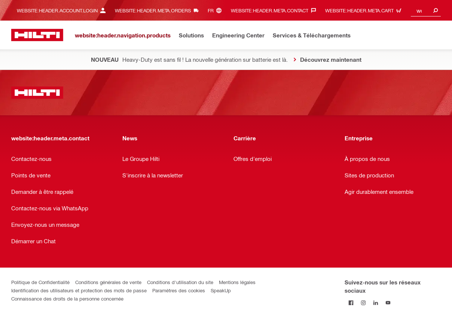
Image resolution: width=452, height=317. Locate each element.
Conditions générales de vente (108, 282)
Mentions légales (237, 282)
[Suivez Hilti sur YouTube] (388, 302)
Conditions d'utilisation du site (180, 282)
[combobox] (426, 10)
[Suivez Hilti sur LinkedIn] (375, 302)
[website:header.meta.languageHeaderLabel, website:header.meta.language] (216, 10)
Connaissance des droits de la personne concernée (67, 298)
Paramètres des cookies (178, 290)
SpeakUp (221, 290)
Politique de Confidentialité (40, 282)
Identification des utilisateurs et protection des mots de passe (79, 290)
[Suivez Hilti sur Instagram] (363, 302)
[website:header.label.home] (37, 35)
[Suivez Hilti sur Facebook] (351, 302)
